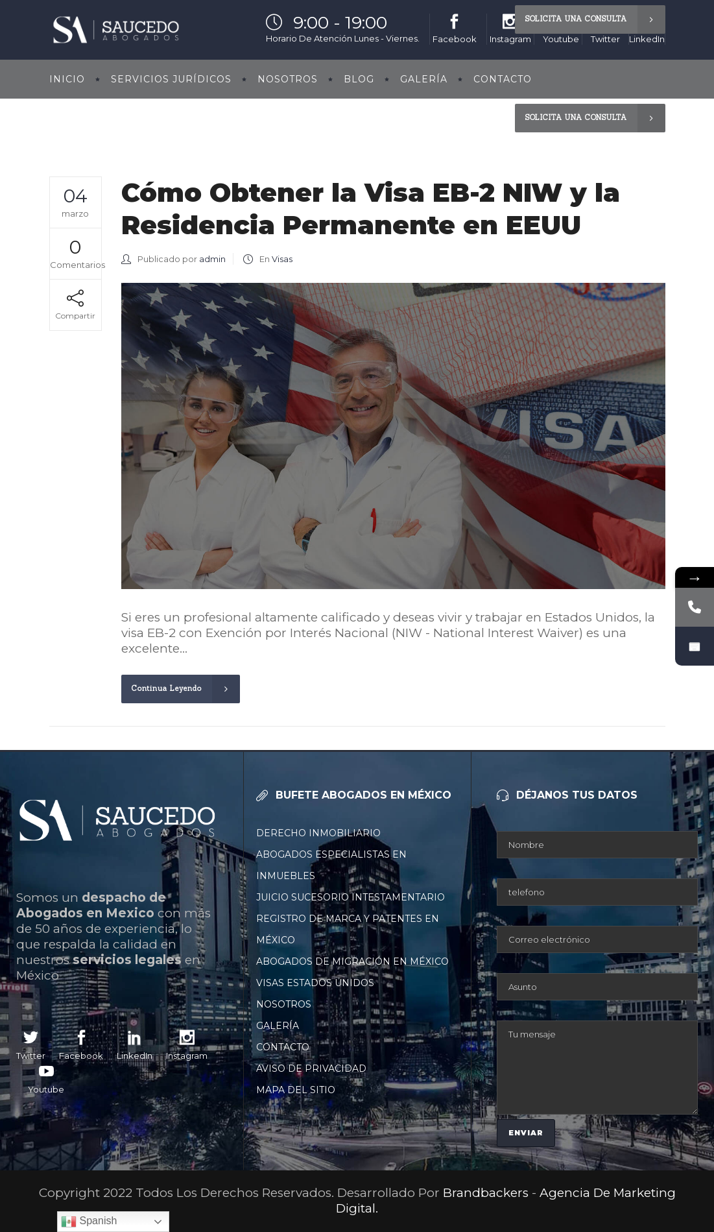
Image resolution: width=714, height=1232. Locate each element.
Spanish (89, 1221)
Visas (282, 259)
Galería (277, 1026)
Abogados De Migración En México (352, 961)
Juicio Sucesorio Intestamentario (350, 897)
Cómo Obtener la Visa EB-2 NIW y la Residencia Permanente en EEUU (370, 208)
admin (212, 259)
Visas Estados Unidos (315, 983)
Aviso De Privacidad (311, 1068)
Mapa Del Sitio (295, 1090)
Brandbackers (487, 1192)
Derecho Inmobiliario (318, 833)
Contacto (282, 1047)
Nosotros (283, 1004)
